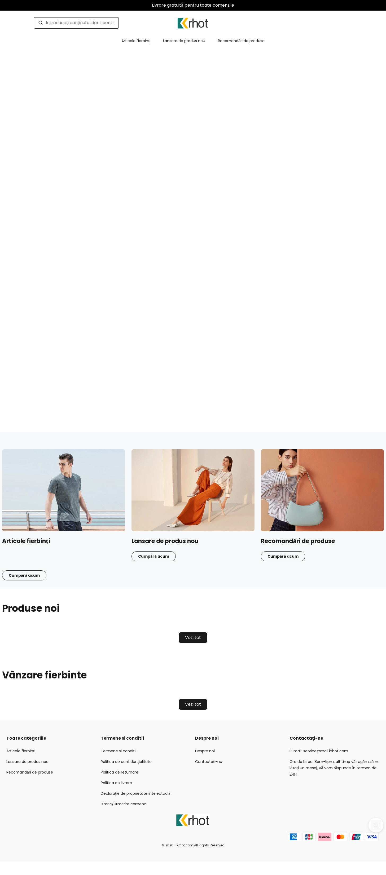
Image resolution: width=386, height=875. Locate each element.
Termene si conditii (118, 751)
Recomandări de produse (241, 40)
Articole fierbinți (135, 40)
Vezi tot (193, 637)
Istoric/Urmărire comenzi (124, 804)
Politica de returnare (119, 772)
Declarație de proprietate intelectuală (135, 793)
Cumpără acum (24, 575)
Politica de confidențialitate (126, 761)
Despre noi (205, 751)
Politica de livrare (116, 782)
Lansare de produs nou (184, 40)
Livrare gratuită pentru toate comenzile (193, 5)
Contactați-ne (208, 761)
